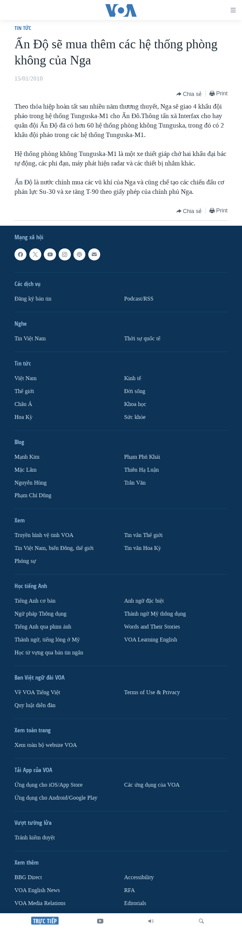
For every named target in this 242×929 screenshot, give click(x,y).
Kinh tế (132, 378)
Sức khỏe (135, 417)
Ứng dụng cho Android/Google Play (55, 797)
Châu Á (23, 404)
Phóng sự (25, 561)
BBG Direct (28, 877)
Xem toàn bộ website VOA (45, 745)
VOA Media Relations (40, 903)
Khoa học (135, 404)
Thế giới (24, 391)
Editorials (135, 903)
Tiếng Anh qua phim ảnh (42, 626)
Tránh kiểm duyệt (34, 837)
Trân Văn (135, 482)
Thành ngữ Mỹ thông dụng (155, 614)
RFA (129, 890)
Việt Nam (25, 378)
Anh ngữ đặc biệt (144, 601)
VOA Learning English (150, 639)
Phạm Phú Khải (142, 457)
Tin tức (22, 28)
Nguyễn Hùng (30, 482)
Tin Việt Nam (30, 338)
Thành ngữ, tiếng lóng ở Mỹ (47, 639)
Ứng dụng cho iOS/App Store (48, 785)
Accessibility (139, 877)
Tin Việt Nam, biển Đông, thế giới (54, 548)
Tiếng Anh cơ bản (34, 601)
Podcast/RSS (138, 298)
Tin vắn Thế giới (143, 535)
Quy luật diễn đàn (34, 705)
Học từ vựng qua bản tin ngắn (48, 652)
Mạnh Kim (26, 457)
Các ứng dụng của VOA (152, 785)
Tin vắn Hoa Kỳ (142, 548)
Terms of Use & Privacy (152, 692)
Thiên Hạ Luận (141, 469)
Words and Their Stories (152, 626)
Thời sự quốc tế (142, 338)
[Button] (189, 94)
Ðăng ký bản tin (32, 298)
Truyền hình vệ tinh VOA (43, 535)
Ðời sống (134, 391)
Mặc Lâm (25, 469)
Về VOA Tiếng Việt (37, 692)
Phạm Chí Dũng (32, 495)
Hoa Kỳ (23, 417)
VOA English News (37, 890)
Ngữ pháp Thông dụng (40, 614)
